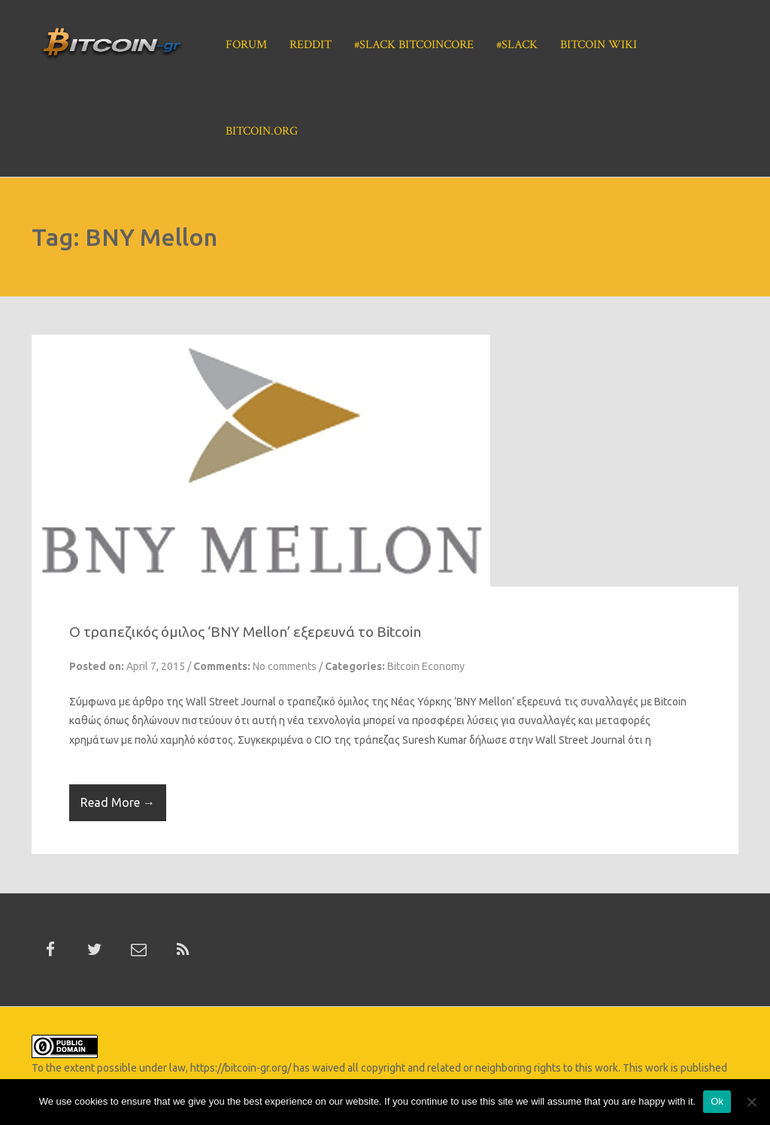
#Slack (517, 45)
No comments (285, 666)
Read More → (117, 802)
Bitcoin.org (262, 131)
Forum (246, 45)
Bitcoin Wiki (598, 45)
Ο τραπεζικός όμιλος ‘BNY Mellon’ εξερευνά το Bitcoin (245, 631)
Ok (717, 1101)
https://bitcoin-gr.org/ (240, 1068)
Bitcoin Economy (426, 666)
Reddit (311, 45)
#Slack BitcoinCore (414, 45)
